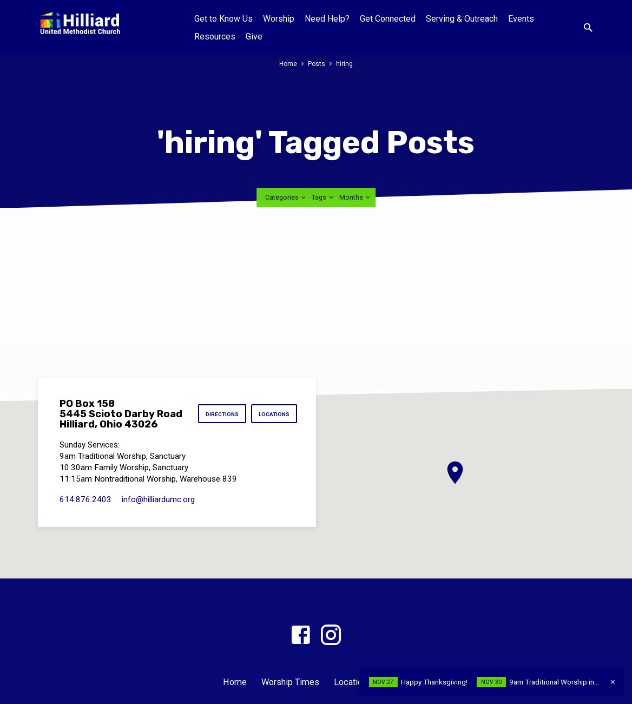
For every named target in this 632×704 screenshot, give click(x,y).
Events (521, 19)
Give (254, 36)
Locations (273, 414)
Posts (317, 64)
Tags (323, 197)
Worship (278, 19)
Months (355, 197)
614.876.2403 (85, 499)
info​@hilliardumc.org (158, 499)
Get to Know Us (223, 19)
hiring (345, 64)
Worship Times (290, 682)
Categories (286, 197)
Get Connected (388, 19)
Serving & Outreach (462, 19)
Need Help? (327, 19)
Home (287, 64)
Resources (214, 36)
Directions (219, 414)
